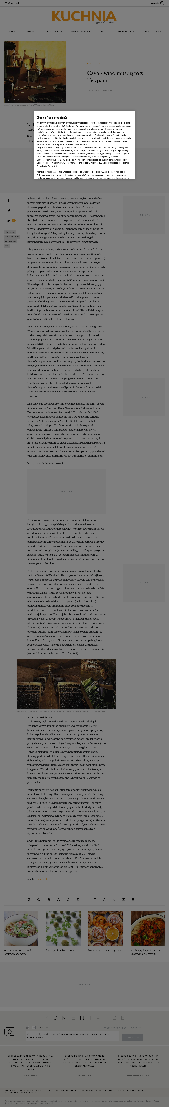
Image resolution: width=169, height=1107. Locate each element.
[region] (84, 145)
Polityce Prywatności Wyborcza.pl (105, 163)
